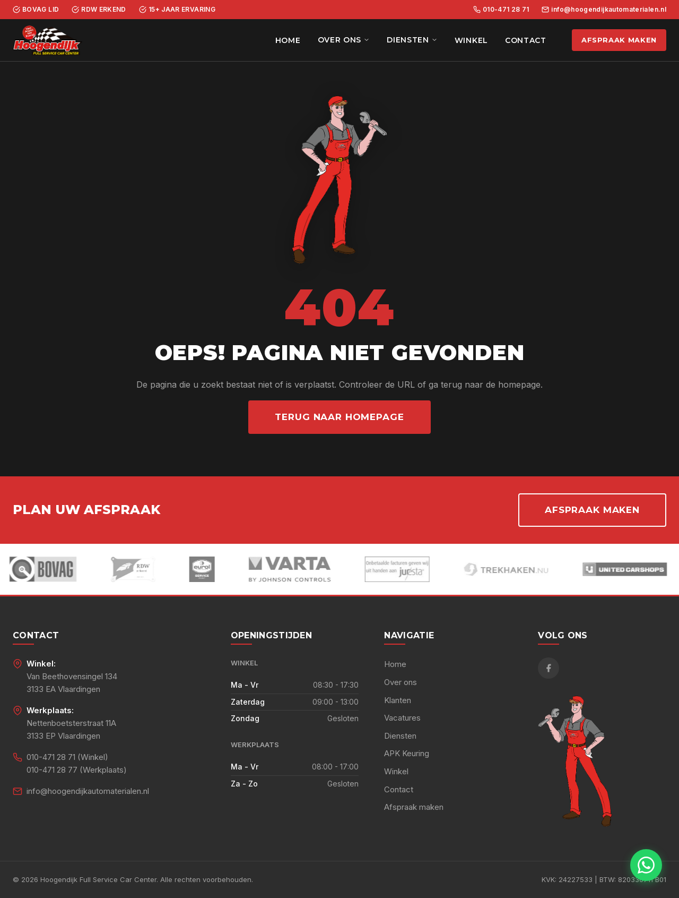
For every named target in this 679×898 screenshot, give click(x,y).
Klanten (397, 700)
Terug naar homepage (339, 417)
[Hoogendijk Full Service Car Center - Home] (47, 40)
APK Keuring (406, 753)
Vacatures (402, 718)
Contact (525, 40)
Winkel (471, 40)
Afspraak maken (619, 40)
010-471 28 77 (52, 770)
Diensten (412, 40)
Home (288, 40)
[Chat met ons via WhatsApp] (646, 865)
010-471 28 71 (501, 9)
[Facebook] (548, 668)
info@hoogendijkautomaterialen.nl (604, 9)
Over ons (344, 40)
